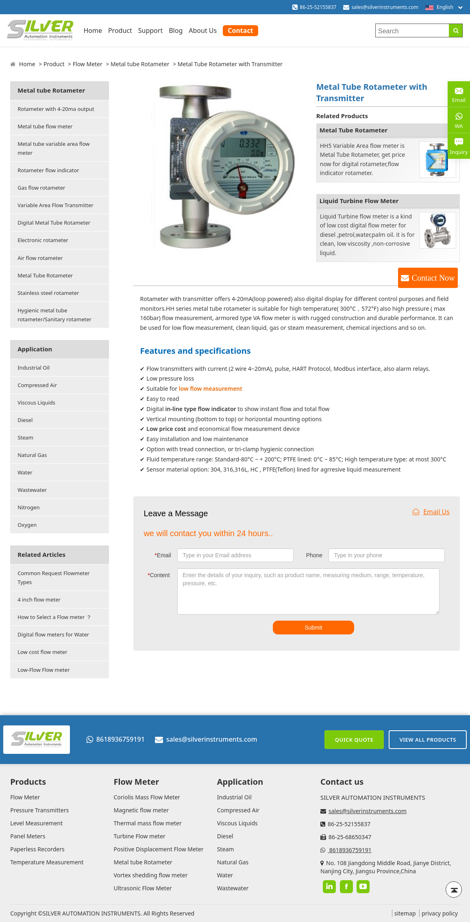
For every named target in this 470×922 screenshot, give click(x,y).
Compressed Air (37, 385)
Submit (313, 627)
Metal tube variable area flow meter (53, 148)
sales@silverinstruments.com (384, 7)
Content (159, 575)
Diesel (25, 420)
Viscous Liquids (36, 402)
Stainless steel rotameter (48, 293)
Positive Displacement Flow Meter (158, 849)
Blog (176, 30)
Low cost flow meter (42, 652)
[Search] (455, 30)
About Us (203, 30)
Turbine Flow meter (139, 836)
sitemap (405, 913)
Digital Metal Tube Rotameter (53, 222)
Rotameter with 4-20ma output (55, 109)
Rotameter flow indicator (48, 170)
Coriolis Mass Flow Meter (146, 797)
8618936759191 (115, 739)
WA (459, 120)
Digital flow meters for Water (53, 634)
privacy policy (440, 913)
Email (162, 555)
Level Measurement (36, 823)
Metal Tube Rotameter (45, 275)
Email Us (431, 511)
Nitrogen (28, 507)
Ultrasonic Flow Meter (142, 888)
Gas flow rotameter (41, 187)
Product (120, 30)
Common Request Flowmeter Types (53, 577)
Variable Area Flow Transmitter (55, 205)
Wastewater (32, 489)
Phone (314, 555)
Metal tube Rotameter (140, 64)
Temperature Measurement (46, 862)
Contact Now (433, 278)
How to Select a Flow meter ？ (54, 617)
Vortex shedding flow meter (150, 875)
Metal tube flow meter (44, 126)
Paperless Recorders (37, 849)
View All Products (427, 739)
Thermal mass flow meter (147, 823)
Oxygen (27, 524)
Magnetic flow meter (141, 810)
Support (150, 30)
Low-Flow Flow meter (43, 669)
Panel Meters (27, 836)
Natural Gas (32, 455)
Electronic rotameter (42, 240)
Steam (25, 437)
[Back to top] (454, 889)
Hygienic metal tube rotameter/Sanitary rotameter (54, 315)
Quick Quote (354, 739)
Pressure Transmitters (39, 810)
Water (25, 472)
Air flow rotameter (40, 258)
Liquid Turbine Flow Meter (359, 201)
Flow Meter (87, 64)
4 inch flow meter (39, 599)
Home (92, 30)
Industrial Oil (33, 367)
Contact (240, 30)
